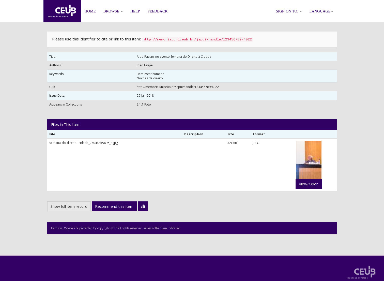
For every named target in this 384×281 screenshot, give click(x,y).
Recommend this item (114, 206)
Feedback (157, 11)
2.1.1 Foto (144, 104)
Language (321, 11)
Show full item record (69, 206)
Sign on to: (289, 11)
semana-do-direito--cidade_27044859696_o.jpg (83, 143)
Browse (113, 11)
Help (135, 11)
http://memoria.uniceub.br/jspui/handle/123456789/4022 (178, 87)
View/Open (308, 183)
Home (90, 11)
